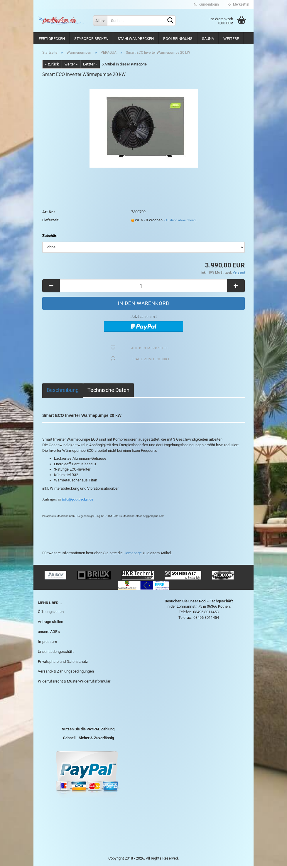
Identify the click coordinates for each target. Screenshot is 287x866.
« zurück (52, 64)
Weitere (231, 38)
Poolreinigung (178, 38)
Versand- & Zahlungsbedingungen (66, 671)
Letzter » (90, 64)
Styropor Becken (91, 38)
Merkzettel (238, 4)
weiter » (71, 64)
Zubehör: (50, 235)
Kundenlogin (206, 4)
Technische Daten (108, 390)
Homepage (133, 553)
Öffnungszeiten (51, 611)
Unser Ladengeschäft (56, 651)
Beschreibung (63, 390)
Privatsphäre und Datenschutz (63, 661)
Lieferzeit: (51, 220)
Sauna (208, 38)
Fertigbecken (52, 38)
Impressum (47, 641)
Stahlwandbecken (136, 38)
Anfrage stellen (50, 621)
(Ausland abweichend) (180, 220)
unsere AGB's (49, 631)
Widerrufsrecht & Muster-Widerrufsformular (74, 681)
